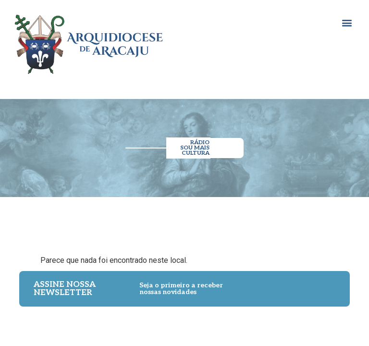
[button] (347, 22)
